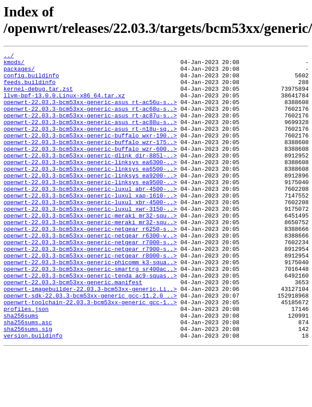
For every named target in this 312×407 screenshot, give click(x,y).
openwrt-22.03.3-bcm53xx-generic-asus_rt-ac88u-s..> (90, 137)
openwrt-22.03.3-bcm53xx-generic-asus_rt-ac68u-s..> (90, 121)
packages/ (19, 73)
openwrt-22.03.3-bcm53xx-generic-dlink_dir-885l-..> (90, 177)
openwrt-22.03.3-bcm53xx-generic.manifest (73, 329)
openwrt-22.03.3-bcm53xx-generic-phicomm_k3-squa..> (90, 305)
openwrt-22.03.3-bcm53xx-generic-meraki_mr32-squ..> (90, 249)
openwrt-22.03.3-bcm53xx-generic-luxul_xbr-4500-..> (90, 233)
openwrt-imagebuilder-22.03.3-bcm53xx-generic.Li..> (90, 337)
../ (9, 56)
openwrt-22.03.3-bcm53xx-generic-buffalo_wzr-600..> (90, 169)
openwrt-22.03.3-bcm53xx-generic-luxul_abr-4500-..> (90, 217)
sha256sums (21, 369)
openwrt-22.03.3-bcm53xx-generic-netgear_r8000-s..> (90, 297)
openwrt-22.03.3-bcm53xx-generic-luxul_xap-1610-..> (90, 225)
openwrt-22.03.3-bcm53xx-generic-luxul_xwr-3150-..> (90, 241)
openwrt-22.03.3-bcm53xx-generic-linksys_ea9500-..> (90, 209)
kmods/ (14, 64)
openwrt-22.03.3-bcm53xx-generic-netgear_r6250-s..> (90, 265)
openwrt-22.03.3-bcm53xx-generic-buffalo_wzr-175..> (90, 161)
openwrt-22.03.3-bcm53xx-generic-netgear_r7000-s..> (90, 281)
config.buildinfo (31, 81)
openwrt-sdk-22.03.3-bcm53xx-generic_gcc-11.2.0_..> (90, 345)
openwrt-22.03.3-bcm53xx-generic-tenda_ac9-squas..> (90, 321)
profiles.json (26, 361)
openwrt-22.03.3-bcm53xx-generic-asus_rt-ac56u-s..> (90, 113)
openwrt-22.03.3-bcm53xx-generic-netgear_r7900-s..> (90, 289)
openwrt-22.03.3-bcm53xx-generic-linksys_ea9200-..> (90, 201)
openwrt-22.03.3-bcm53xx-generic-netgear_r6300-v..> (90, 273)
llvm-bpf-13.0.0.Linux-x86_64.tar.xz (64, 105)
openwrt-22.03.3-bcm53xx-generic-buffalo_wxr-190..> (90, 153)
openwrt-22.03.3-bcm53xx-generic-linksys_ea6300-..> (90, 185)
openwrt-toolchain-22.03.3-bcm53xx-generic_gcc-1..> (90, 353)
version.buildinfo (33, 393)
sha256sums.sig (28, 385)
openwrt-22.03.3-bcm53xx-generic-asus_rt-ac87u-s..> (90, 129)
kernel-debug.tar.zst (38, 97)
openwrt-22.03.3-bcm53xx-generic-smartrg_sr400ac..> (90, 313)
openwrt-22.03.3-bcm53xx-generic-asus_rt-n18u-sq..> (90, 145)
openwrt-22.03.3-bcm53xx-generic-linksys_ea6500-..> (90, 193)
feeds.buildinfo (30, 89)
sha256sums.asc (28, 377)
